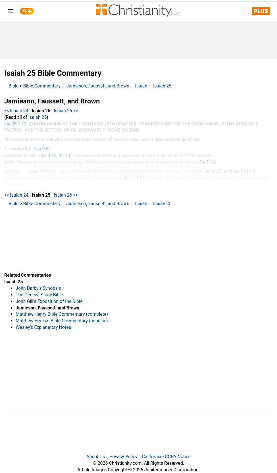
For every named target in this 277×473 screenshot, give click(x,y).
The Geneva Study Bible (39, 294)
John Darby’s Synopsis (38, 288)
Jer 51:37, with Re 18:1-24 (229, 171)
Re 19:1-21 (134, 178)
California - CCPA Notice (166, 456)
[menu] (10, 12)
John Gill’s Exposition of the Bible (49, 301)
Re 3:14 (207, 162)
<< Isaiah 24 (16, 110)
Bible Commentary (42, 86)
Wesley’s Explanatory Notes (43, 327)
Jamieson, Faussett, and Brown (97, 86)
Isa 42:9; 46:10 (55, 155)
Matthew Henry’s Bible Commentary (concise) (62, 320)
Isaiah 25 (162, 86)
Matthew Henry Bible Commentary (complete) (62, 314)
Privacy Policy (123, 456)
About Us (95, 456)
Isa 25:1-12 (15, 124)
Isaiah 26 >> (66, 110)
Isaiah (141, 86)
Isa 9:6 (41, 149)
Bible (13, 86)
